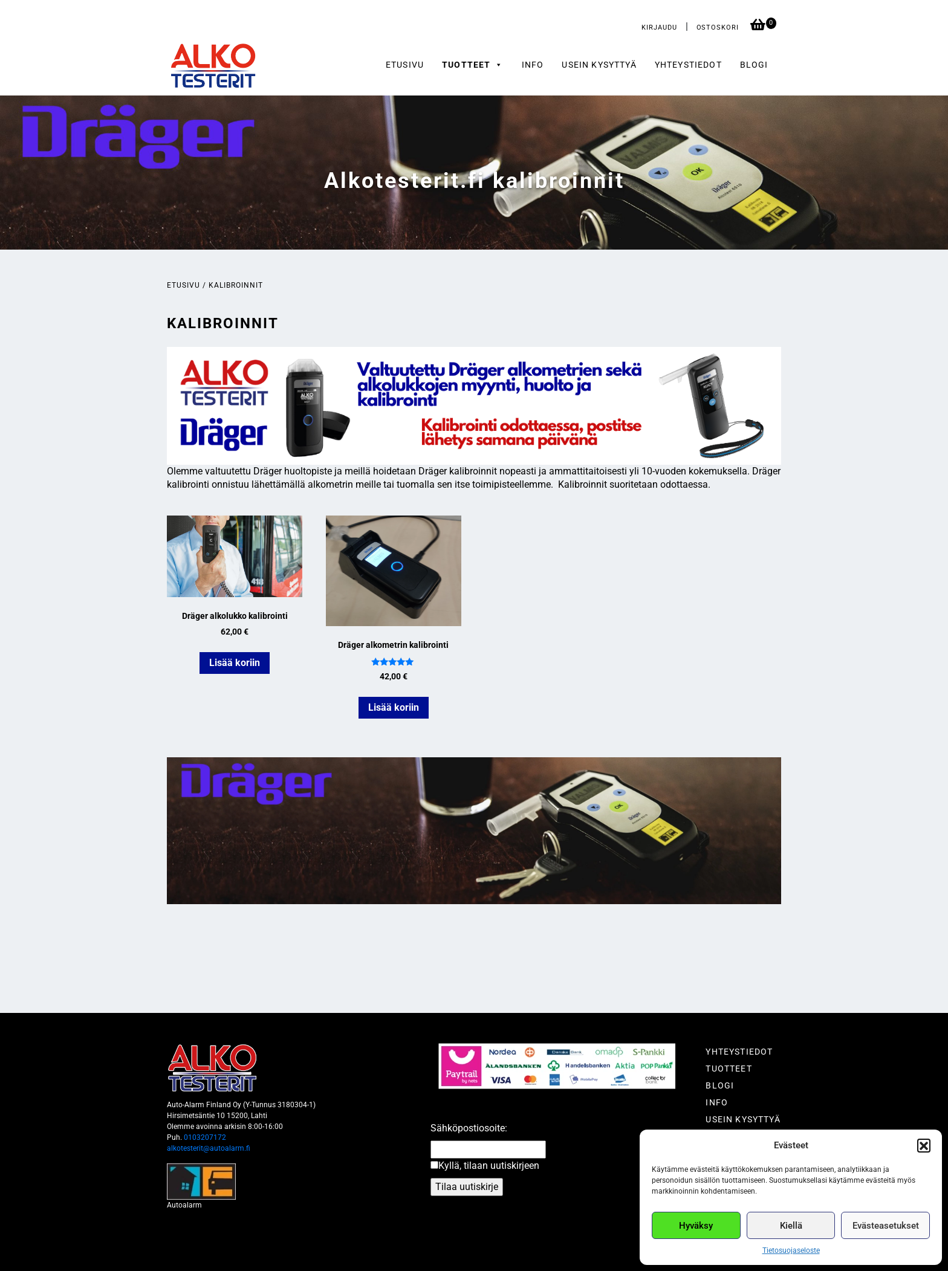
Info (533, 65)
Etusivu (405, 65)
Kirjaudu (659, 27)
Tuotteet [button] (473, 65)
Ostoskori (718, 27)
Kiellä (791, 1225)
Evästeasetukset (885, 1225)
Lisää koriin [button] (234, 662)
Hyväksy (696, 1225)
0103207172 (205, 1137)
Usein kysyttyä (599, 65)
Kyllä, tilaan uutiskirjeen (488, 1165)
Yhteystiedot (688, 65)
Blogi (754, 65)
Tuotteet (729, 1068)
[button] (924, 1145)
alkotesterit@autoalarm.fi (208, 1148)
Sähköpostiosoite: (468, 1128)
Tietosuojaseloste (791, 1250)
